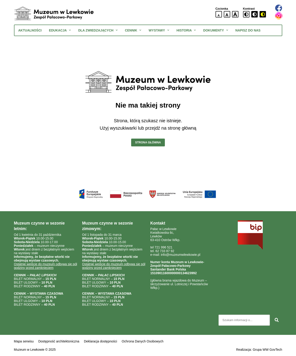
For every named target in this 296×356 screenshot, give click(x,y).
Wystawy (159, 30)
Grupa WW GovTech (267, 349)
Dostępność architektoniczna (58, 341)
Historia (186, 30)
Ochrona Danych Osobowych (142, 341)
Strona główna (148, 142)
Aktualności (30, 30)
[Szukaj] (276, 320)
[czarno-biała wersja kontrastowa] (254, 14)
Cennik (133, 30)
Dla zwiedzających (97, 30)
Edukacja (60, 30)
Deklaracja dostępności (100, 341)
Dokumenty (215, 30)
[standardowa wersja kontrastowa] (246, 14)
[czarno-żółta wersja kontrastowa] (263, 14)
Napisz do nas (248, 30)
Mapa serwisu (24, 341)
